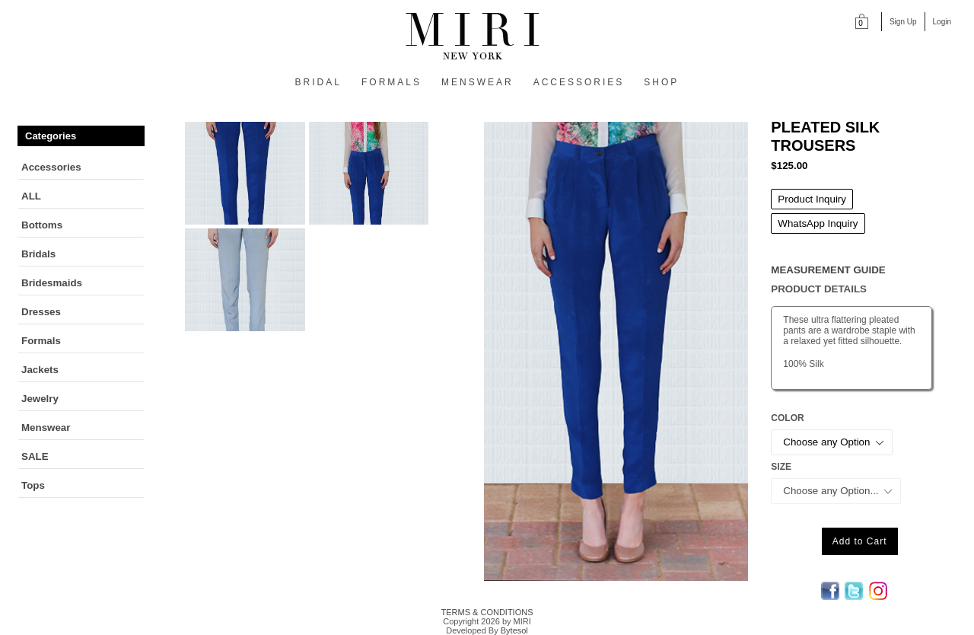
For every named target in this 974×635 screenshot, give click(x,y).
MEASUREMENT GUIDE (828, 270)
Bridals (38, 254)
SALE (35, 456)
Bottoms (41, 225)
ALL (31, 196)
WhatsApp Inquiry (818, 223)
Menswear (45, 427)
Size (781, 466)
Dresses (41, 312)
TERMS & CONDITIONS (487, 612)
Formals (41, 340)
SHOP (661, 82)
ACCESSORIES (579, 82)
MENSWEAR (477, 82)
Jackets (40, 369)
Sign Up (903, 22)
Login (942, 22)
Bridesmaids (51, 283)
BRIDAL (318, 82)
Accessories (51, 167)
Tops (33, 485)
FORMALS (391, 82)
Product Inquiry (812, 199)
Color (787, 418)
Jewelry (40, 398)
